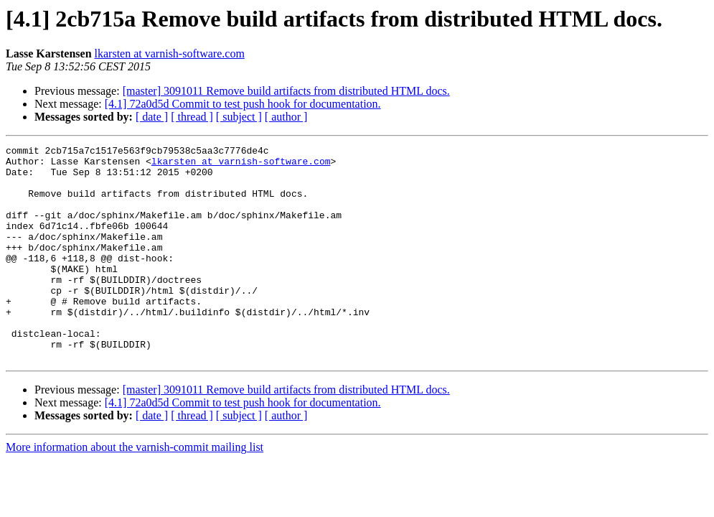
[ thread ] (192, 117)
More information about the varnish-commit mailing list (134, 490)
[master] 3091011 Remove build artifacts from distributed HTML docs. (286, 91)
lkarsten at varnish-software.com (170, 53)
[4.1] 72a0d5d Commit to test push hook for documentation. (243, 104)
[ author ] (286, 117)
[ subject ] (239, 117)
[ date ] (152, 117)
